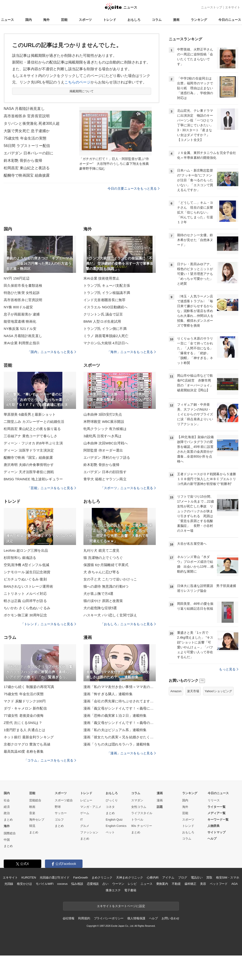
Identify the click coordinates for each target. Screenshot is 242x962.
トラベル (137, 819)
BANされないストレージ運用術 (28, 586)
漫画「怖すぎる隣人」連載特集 (108, 694)
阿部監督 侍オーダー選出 (103, 450)
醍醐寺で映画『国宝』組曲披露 (28, 457)
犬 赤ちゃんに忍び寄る (101, 572)
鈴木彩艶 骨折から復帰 (23, 160)
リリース (214, 800)
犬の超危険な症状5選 (100, 608)
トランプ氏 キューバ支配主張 (106, 285)
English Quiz (114, 819)
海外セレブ (36, 819)
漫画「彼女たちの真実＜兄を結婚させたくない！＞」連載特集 (119, 737)
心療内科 (153, 877)
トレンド (109, 20)
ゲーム (84, 813)
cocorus (62, 884)
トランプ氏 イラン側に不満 (105, 329)
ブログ (182, 877)
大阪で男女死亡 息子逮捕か (27, 131)
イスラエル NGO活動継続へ (105, 307)
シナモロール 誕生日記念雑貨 (27, 572)
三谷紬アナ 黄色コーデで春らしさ (30, 436)
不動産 (176, 884)
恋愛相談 (93, 884)
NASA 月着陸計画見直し (24, 109)
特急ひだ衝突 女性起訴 (22, 293)
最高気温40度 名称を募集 (24, 751)
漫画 (176, 20)
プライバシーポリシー (109, 918)
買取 (209, 877)
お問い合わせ (170, 918)
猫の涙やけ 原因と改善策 (103, 601)
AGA (234, 884)
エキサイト (232, 7)
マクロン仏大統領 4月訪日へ (105, 343)
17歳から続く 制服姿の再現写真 (29, 687)
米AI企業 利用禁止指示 (22, 343)
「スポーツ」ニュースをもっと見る (128, 488)
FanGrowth (80, 877)
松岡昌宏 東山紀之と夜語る (27, 168)
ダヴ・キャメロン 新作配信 (25, 708)
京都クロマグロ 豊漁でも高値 (27, 744)
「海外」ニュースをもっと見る (131, 352)
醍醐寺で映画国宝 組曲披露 (27, 175)
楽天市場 (193, 691)
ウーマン (118, 884)
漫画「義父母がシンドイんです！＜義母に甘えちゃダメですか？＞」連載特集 (119, 708)
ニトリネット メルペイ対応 (25, 594)
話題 (160, 807)
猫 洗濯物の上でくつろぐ (103, 558)
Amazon (176, 691)
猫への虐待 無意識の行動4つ (105, 586)
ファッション (89, 832)
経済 (7, 807)
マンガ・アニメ (90, 807)
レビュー (86, 800)
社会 (7, 800)
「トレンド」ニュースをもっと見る (48, 624)
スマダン (137, 800)
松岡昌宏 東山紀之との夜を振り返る (32, 429)
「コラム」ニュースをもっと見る (50, 760)
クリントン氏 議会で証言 (103, 314)
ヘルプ (212, 838)
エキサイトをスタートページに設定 (121, 906)
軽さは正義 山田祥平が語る (25, 601)
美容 (203, 884)
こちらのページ (77, 82)
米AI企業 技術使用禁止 (101, 278)
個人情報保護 (136, 918)
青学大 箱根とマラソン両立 (105, 479)
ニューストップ (211, 7)
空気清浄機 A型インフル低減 (26, 565)
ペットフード (219, 884)
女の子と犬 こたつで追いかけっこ (110, 579)
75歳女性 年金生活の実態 (25, 138)
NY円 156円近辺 (16, 278)
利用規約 (84, 918)
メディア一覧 (216, 813)
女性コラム (138, 807)
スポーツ (85, 20)
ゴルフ (59, 819)
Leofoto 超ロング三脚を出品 (26, 550)
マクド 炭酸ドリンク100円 (25, 701)
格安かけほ (24, 884)
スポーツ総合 (64, 800)
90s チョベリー (141, 826)
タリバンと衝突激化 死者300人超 (32, 123)
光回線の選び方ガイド (55, 877)
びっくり (112, 800)
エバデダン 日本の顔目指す (105, 472)
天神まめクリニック (129, 877)
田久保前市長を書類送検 (23, 285)
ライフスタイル (141, 813)
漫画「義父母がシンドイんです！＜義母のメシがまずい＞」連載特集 (119, 723)
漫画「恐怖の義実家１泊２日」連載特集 (114, 715)
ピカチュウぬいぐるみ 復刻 (25, 579)
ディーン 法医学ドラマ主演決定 (29, 450)
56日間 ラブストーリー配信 (27, 146)
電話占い (197, 877)
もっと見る (228, 669)
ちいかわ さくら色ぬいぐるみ (27, 608)
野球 (58, 807)
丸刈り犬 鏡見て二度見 (101, 550)
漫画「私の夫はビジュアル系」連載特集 (114, 730)
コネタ (110, 807)
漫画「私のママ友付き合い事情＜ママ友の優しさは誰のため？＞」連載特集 (119, 687)
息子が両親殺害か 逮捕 (22, 314)
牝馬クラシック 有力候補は (105, 429)
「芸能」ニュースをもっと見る (51, 488)
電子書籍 (130, 890)
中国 (7, 839)
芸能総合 (35, 800)
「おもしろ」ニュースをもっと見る (128, 624)
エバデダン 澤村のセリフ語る (106, 457)
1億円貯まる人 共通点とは (24, 730)
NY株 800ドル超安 (18, 307)
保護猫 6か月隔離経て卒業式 (105, 565)
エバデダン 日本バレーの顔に (28, 153)
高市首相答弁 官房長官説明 (27, 116)
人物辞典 (213, 826)
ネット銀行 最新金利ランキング (29, 737)
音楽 (32, 813)
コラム (157, 20)
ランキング (199, 20)
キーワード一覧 (218, 819)
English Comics (116, 826)
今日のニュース (229, 20)
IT (81, 819)
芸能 (64, 20)
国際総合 (10, 833)
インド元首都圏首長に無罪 (104, 300)
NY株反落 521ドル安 (20, 329)
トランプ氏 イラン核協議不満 (106, 293)
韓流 (32, 826)
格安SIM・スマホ (227, 877)
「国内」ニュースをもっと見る (51, 352)
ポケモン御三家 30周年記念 (25, 615)
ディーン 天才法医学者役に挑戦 (29, 472)
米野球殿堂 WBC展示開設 (103, 422)
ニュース (7, 20)
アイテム (168, 877)
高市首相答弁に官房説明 (23, 300)
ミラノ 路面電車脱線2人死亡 (105, 336)
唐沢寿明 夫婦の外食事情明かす (29, 465)
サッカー (61, 813)
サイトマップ (216, 832)
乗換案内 (162, 884)
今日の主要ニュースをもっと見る (133, 188)
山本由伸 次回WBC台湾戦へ (105, 443)
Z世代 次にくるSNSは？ (23, 723)
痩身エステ (113, 890)
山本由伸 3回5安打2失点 (102, 414)
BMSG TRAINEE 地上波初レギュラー (33, 479)
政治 (7, 813)
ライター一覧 (216, 807)
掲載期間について (82, 91)
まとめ (8, 819)
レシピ (132, 884)
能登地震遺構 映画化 (20, 321)
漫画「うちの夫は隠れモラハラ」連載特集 (116, 744)
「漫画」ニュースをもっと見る (131, 753)
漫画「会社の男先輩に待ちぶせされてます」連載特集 (119, 701)
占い (105, 884)
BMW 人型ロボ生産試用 (102, 321)
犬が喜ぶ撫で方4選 (98, 594)
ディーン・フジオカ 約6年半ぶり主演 (33, 443)
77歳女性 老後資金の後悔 (24, 715)
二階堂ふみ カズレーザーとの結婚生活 (34, 422)
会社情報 (68, 918)
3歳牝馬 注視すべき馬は (102, 436)
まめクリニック (102, 877)
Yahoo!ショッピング (218, 691)
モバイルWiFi (45, 884)
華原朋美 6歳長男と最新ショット (30, 414)
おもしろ (133, 20)
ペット (110, 832)
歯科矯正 (190, 884)
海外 (46, 20)
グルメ (84, 826)
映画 (32, 807)
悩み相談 (77, 884)
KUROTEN (29, 877)
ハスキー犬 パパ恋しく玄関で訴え (110, 615)
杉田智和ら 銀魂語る (20, 558)
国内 (28, 20)
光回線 (8, 884)
